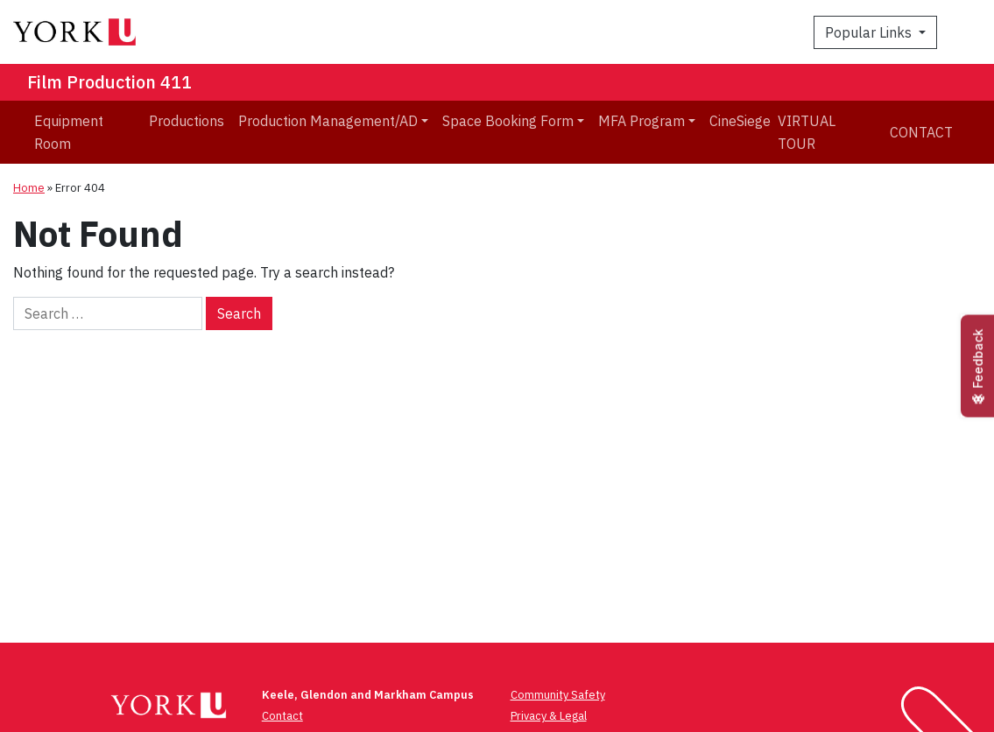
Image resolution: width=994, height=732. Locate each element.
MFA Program (641, 121)
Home (29, 187)
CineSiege (740, 121)
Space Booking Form (508, 121)
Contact (921, 132)
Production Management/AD (328, 121)
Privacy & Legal (549, 715)
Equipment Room (68, 132)
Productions (186, 121)
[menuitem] (84, 132)
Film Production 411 (109, 82)
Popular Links (870, 32)
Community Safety (558, 694)
